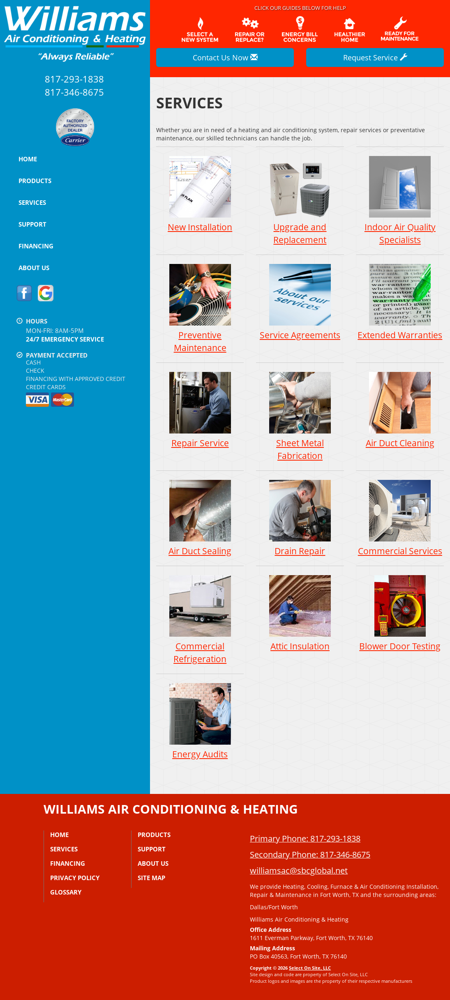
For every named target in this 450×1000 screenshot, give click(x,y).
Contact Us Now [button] (225, 57)
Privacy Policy (74, 878)
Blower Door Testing (400, 613)
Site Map (151, 878)
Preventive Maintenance (200, 308)
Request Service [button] (375, 57)
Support (32, 224)
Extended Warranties (400, 302)
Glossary (65, 892)
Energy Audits (200, 721)
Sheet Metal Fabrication (300, 416)
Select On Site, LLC (310, 968)
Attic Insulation (300, 613)
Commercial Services (400, 518)
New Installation (200, 194)
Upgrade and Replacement (300, 200)
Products (34, 181)
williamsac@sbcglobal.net (299, 870)
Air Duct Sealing (200, 518)
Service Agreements (300, 302)
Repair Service (200, 410)
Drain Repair (300, 518)
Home (27, 159)
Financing (35, 246)
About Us (33, 268)
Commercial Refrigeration (200, 619)
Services (32, 202)
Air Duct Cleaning (400, 410)
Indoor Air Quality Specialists (400, 200)
